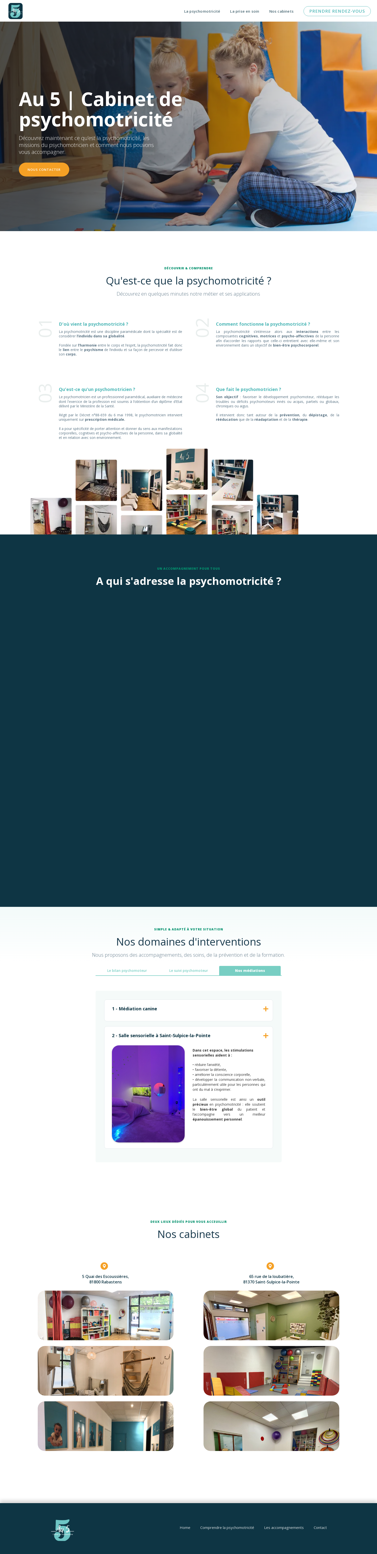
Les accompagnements (284, 1527)
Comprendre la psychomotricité (227, 1527)
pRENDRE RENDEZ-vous (337, 11)
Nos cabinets (281, 11)
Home (185, 1527)
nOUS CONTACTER (44, 169)
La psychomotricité (202, 11)
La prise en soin (244, 11)
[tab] (127, 970)
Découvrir (93, 700)
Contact (320, 1527)
